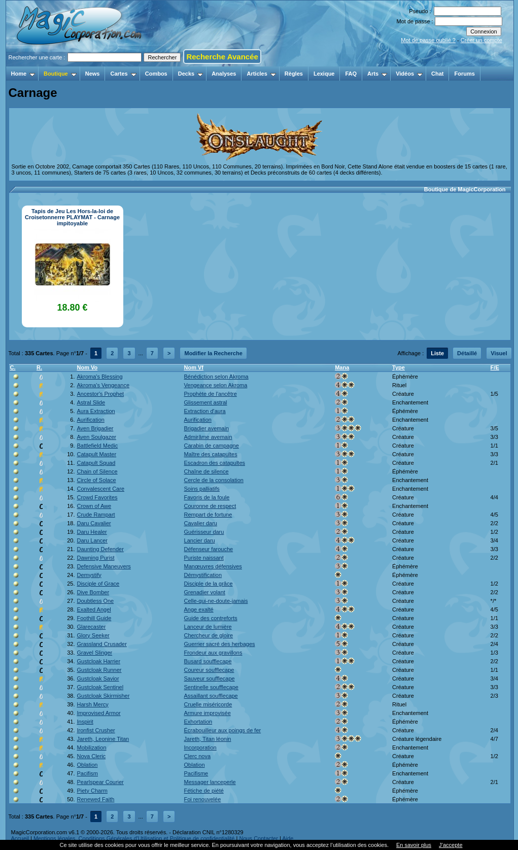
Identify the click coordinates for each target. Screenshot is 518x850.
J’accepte (450, 845)
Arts (377, 74)
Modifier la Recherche (213, 353)
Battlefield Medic (97, 446)
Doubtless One (95, 601)
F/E (495, 367)
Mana (342, 367)
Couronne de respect (210, 506)
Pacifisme (196, 773)
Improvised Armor (98, 713)
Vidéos (409, 74)
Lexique (324, 74)
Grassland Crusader (101, 644)
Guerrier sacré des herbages (219, 644)
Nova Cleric (91, 756)
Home (23, 74)
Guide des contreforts (210, 618)
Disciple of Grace (98, 584)
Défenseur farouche (208, 549)
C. (13, 367)
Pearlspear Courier (100, 782)
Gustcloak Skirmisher (103, 696)
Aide (287, 838)
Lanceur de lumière (208, 627)
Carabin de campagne (211, 446)
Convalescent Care (100, 489)
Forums (464, 74)
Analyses (224, 74)
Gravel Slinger (94, 653)
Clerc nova (197, 756)
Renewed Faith (95, 799)
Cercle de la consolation (214, 480)
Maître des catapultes (210, 454)
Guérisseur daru (204, 532)
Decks (190, 74)
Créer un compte (481, 40)
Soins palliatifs (202, 489)
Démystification (203, 575)
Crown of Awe (94, 506)
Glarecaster (91, 627)
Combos (156, 74)
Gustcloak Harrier (98, 661)
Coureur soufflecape (209, 670)
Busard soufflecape (208, 661)
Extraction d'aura (205, 411)
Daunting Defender (100, 549)
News (92, 74)
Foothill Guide (94, 618)
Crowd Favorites (97, 497)
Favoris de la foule (207, 497)
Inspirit (85, 722)
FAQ (351, 74)
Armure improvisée (207, 713)
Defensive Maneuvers (103, 566)
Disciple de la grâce (208, 584)
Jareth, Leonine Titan (103, 739)
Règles (294, 74)
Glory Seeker (93, 635)
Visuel (499, 353)
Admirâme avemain (208, 437)
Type (398, 367)
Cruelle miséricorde (208, 704)
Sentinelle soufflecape (211, 687)
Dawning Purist (95, 558)
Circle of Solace (96, 480)
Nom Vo (87, 367)
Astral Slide (91, 402)
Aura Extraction (96, 411)
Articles (261, 74)
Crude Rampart (96, 515)
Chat (437, 74)
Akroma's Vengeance (103, 385)
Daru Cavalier (94, 523)
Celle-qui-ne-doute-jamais (216, 601)
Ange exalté (199, 609)
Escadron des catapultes (214, 463)
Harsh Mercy (92, 704)
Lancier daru (199, 540)
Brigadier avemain (206, 428)
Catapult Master (96, 454)
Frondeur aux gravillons (213, 653)
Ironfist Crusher (96, 730)
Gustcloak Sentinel (100, 687)
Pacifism (87, 773)
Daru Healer (92, 532)
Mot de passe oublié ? (428, 40)
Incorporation (200, 747)
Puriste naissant (204, 558)
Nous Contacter (258, 838)
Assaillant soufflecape (211, 696)
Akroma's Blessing (99, 376)
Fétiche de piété (204, 791)
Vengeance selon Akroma (216, 385)
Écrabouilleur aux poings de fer (222, 730)
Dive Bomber (93, 592)
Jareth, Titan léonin (207, 739)
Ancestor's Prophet (100, 394)
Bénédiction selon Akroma (216, 376)
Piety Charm (92, 791)
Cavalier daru (200, 523)
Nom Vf (194, 367)
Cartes (123, 74)
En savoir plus (413, 845)
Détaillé (467, 353)
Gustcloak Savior (98, 678)
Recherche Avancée (222, 56)
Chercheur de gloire (208, 635)
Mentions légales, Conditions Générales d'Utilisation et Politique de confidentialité (134, 838)
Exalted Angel (94, 609)
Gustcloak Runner (99, 670)
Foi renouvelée (202, 799)
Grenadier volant (204, 592)
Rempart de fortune (208, 515)
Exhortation (198, 722)
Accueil (20, 838)
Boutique (60, 74)
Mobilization (91, 747)
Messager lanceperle (210, 782)
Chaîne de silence (206, 471)
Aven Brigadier (95, 428)
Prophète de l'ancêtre (210, 394)
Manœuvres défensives (213, 566)
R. (39, 367)
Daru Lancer (92, 540)
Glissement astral (205, 402)
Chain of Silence (97, 471)
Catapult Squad (96, 463)
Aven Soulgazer (96, 437)
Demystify (89, 575)
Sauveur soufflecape (209, 678)
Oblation (87, 765)
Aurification (90, 420)
